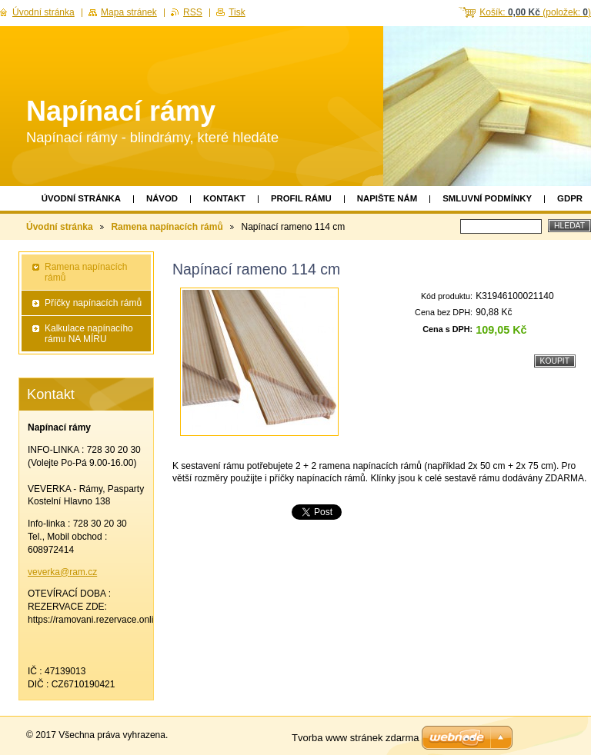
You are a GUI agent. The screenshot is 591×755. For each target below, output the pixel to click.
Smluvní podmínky (487, 198)
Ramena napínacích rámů (166, 226)
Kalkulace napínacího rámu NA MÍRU (89, 333)
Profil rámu (301, 198)
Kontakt (224, 198)
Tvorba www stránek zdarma (355, 737)
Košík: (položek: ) (535, 12)
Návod (162, 198)
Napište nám (387, 198)
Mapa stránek (129, 12)
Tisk (237, 12)
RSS (192, 12)
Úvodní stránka (81, 198)
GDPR (570, 198)
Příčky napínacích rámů (93, 303)
